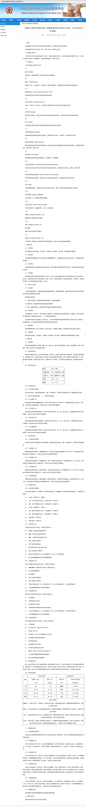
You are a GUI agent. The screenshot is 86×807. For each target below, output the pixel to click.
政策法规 (26, 20)
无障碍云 (11, 20)
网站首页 (3, 20)
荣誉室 (72, 20)
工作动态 (34, 20)
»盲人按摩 (3, 32)
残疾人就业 (43, 20)
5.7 (25, 728)
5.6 (25, 661)
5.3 (25, 386)
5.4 (25, 436)
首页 (24, 23)
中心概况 (19, 20)
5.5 (25, 485)
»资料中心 (3, 26)
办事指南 (65, 20)
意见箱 (80, 20)
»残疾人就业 (3, 35)
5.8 (25, 789)
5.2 (25, 351)
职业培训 (50, 20)
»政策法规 (3, 23)
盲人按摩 (57, 20)
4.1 (25, 248)
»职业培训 (3, 29)
